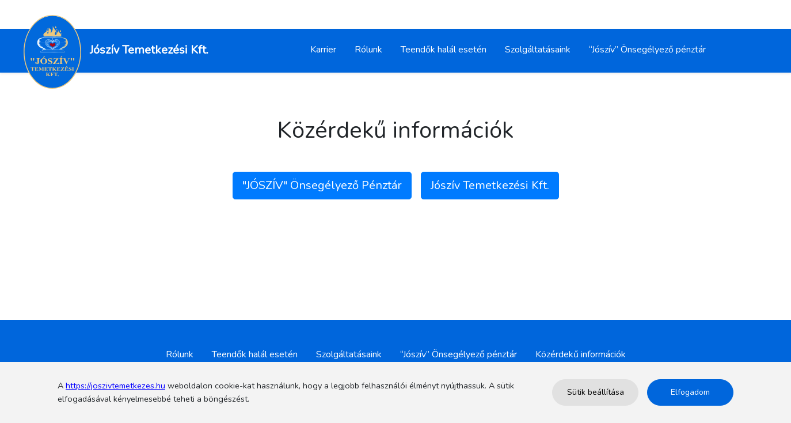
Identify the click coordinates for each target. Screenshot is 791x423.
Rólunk (368, 49)
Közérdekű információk (580, 354)
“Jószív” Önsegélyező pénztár (647, 49)
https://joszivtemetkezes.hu (115, 385)
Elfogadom (690, 392)
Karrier (323, 49)
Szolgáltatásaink (538, 49)
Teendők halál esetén (443, 49)
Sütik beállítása (595, 392)
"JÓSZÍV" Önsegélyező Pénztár (322, 185)
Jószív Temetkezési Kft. (490, 185)
